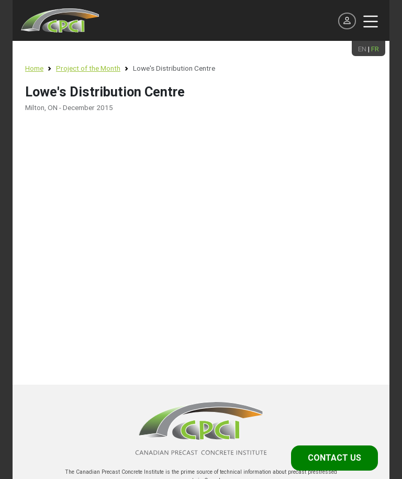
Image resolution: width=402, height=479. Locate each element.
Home (34, 68)
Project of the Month (88, 68)
